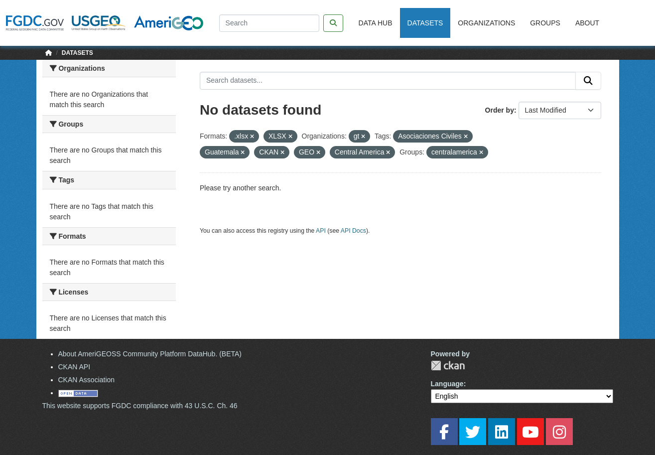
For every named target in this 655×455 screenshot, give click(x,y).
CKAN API (74, 367)
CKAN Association (86, 380)
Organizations (486, 23)
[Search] (269, 23)
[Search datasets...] (388, 81)
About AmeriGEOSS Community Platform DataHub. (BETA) (150, 354)
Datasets (425, 23)
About (587, 23)
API (321, 230)
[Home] (48, 52)
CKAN (448, 365)
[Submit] (588, 81)
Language (447, 384)
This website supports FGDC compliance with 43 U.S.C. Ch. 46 (140, 406)
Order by (499, 110)
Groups (545, 23)
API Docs (353, 230)
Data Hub (376, 23)
